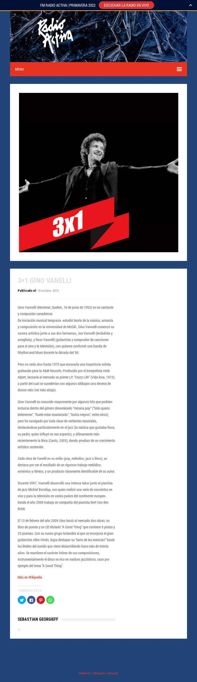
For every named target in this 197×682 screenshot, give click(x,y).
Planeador (113, 673)
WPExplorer (99, 673)
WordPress (85, 673)
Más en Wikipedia (30, 577)
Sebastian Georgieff (38, 619)
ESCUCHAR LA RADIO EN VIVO (126, 5)
